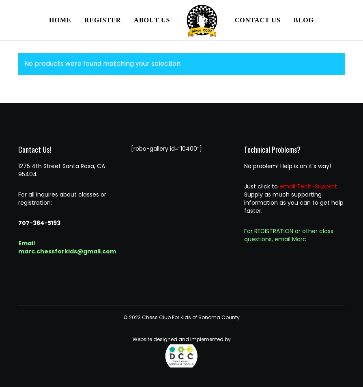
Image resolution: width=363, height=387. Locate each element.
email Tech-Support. (308, 186)
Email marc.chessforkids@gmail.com (67, 247)
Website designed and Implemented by (182, 352)
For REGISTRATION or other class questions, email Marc (288, 235)
